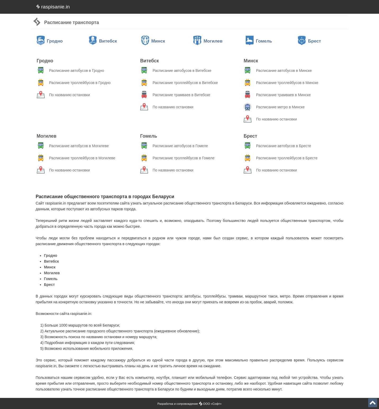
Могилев (207, 41)
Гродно (50, 41)
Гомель (259, 41)
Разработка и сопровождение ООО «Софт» (189, 403)
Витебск (103, 41)
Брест (309, 41)
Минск (153, 41)
